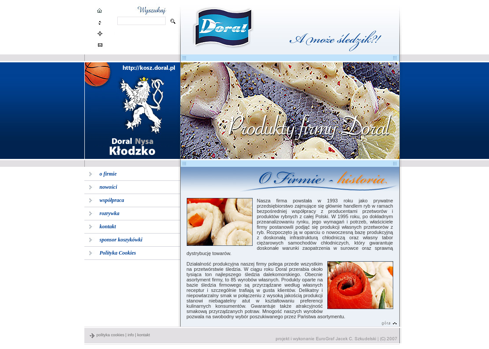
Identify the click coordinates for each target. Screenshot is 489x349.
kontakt (143, 335)
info (130, 335)
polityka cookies (111, 335)
